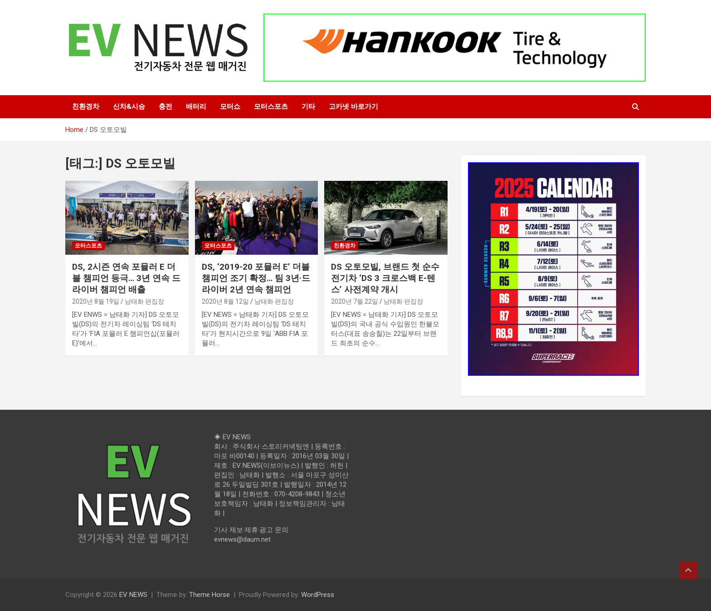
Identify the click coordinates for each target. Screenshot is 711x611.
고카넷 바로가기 (353, 106)
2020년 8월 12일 (225, 301)
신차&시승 (129, 106)
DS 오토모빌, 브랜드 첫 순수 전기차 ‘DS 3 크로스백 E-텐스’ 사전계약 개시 (385, 278)
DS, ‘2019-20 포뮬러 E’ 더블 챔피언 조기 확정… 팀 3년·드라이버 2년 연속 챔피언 (256, 278)
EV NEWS (133, 595)
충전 (165, 106)
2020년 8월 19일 (95, 301)
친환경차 (85, 106)
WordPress (317, 595)
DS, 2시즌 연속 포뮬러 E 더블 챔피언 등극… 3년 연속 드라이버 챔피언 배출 (126, 278)
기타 (308, 106)
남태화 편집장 (144, 301)
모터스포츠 (271, 106)
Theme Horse (209, 595)
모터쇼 (230, 106)
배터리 (196, 106)
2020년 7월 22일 (354, 301)
